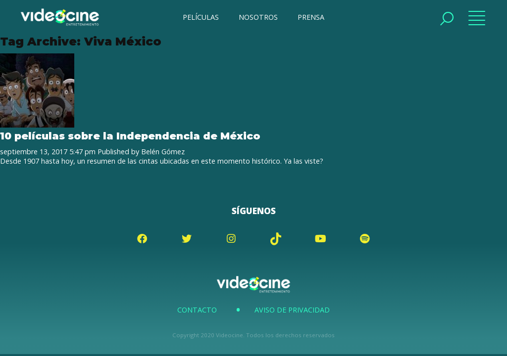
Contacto (197, 309)
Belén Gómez (163, 151)
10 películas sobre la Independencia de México (130, 136)
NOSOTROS (258, 17)
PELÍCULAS (201, 17)
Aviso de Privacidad (292, 309)
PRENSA (311, 17)
